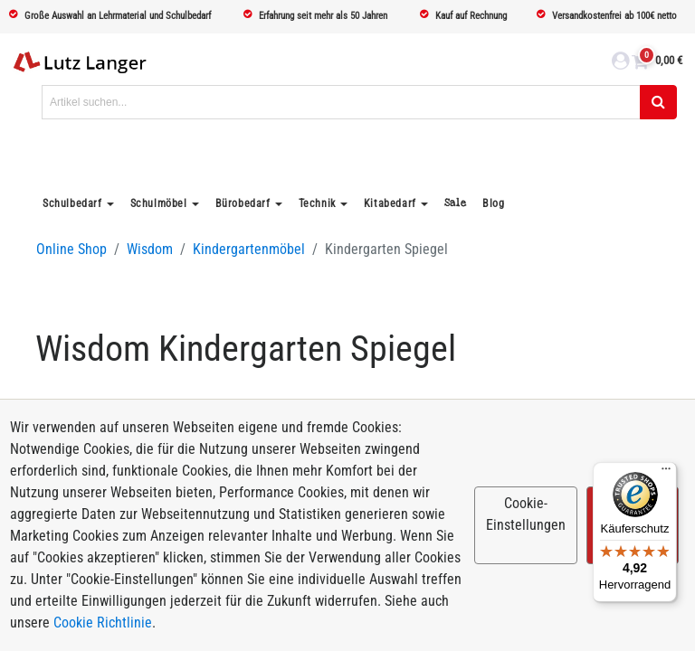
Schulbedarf (72, 203)
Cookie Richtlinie (102, 622)
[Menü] (666, 473)
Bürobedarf (243, 203)
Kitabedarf (390, 203)
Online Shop (71, 249)
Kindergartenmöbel (249, 249)
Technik (317, 203)
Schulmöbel (158, 203)
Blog (493, 203)
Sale (455, 203)
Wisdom (150, 249)
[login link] (620, 63)
